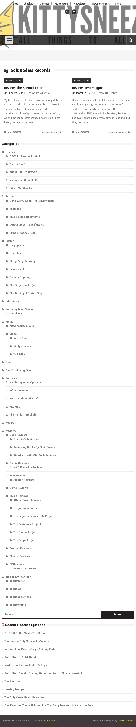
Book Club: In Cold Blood (20, 657)
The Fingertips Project (23, 285)
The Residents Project (27, 524)
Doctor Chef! (17, 164)
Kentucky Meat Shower (20, 309)
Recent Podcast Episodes (25, 625)
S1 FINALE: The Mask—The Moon (24, 633)
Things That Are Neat (22, 233)
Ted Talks (19, 354)
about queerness (20, 597)
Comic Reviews (19, 463)
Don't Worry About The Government (32, 201)
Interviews (12, 301)
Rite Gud (15, 406)
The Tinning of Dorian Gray (26, 293)
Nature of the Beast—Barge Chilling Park (29, 649)
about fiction (17, 581)
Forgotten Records (25, 508)
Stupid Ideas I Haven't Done (27, 225)
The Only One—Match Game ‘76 (24, 697)
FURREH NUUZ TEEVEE (23, 172)
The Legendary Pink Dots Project (33, 516)
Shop (118, 3)
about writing (18, 605)
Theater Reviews (20, 556)
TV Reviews (17, 564)
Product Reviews (20, 548)
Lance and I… (18, 269)
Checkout (28, 3)
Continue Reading (51, 132)
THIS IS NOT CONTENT (19, 576)
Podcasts (11, 378)
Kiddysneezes (22, 346)
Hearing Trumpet (14, 689)
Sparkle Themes (126, 720)
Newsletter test (101, 3)
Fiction (10, 241)
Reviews (11, 430)
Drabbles (15, 253)
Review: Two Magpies (88, 88)
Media (9, 321)
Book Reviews (18, 435)
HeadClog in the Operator (25, 382)
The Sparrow (12, 681)
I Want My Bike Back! (23, 188)
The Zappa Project (24, 540)
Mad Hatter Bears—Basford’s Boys (25, 665)
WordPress (52, 720)
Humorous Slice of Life (24, 180)
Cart (15, 3)
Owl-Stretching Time (19, 370)
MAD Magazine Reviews (28, 467)
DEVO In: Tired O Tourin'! (25, 156)
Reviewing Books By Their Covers (34, 447)
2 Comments (14, 131)
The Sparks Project (25, 532)
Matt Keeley (109, 93)
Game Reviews (19, 488)
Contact (44, 3)
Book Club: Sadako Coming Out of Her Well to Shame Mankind (43, 673)
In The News (21, 338)
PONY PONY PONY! (24, 568)
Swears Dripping (20, 277)
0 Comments (82, 131)
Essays (10, 196)
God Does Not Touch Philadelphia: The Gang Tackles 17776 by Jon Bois (48, 705)
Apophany (16, 313)
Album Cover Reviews (27, 500)
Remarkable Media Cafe (24, 398)
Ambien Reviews (23, 480)
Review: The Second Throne (24, 88)
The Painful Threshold (23, 414)
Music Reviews (14, 80)
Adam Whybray (41, 93)
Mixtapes (15, 209)
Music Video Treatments (25, 217)
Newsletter (80, 3)
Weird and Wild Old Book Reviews (34, 455)
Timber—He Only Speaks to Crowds (26, 641)
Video (13, 334)
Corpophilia (17, 245)
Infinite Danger (19, 390)
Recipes (11, 422)
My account (61, 3)
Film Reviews (18, 475)
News (9, 362)
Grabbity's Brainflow (26, 439)
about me (15, 589)
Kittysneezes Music (22, 326)
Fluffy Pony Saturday (23, 261)
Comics (10, 152)
